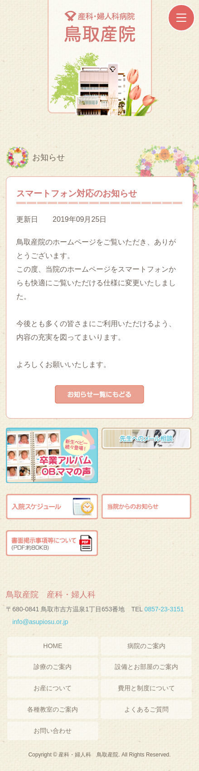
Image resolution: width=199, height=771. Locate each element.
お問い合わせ (53, 730)
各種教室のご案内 (52, 709)
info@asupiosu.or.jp (40, 621)
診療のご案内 (53, 666)
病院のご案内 (146, 645)
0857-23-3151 (164, 609)
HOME (52, 645)
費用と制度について (146, 688)
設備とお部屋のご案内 (146, 666)
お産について (53, 688)
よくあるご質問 (146, 709)
